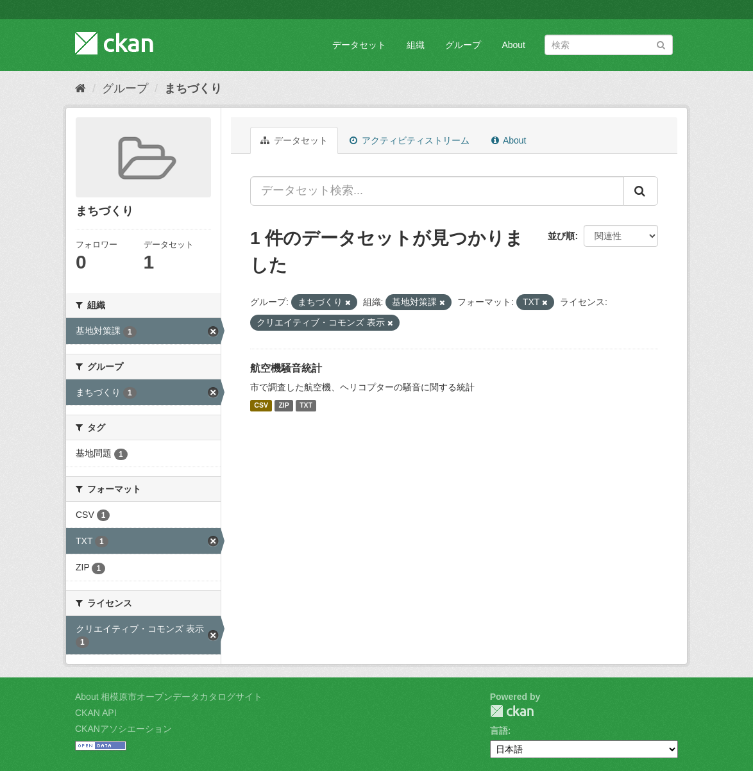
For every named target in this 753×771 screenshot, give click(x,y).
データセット (359, 45)
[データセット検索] (609, 45)
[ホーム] (80, 88)
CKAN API (96, 713)
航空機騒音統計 (286, 368)
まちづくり (193, 88)
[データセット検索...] (437, 191)
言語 (499, 730)
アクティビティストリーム (410, 140)
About (513, 45)
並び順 (561, 236)
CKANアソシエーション (123, 729)
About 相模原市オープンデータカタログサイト (168, 697)
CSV (261, 406)
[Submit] (661, 43)
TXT (306, 406)
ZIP (283, 406)
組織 (416, 45)
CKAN (512, 711)
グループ (463, 45)
